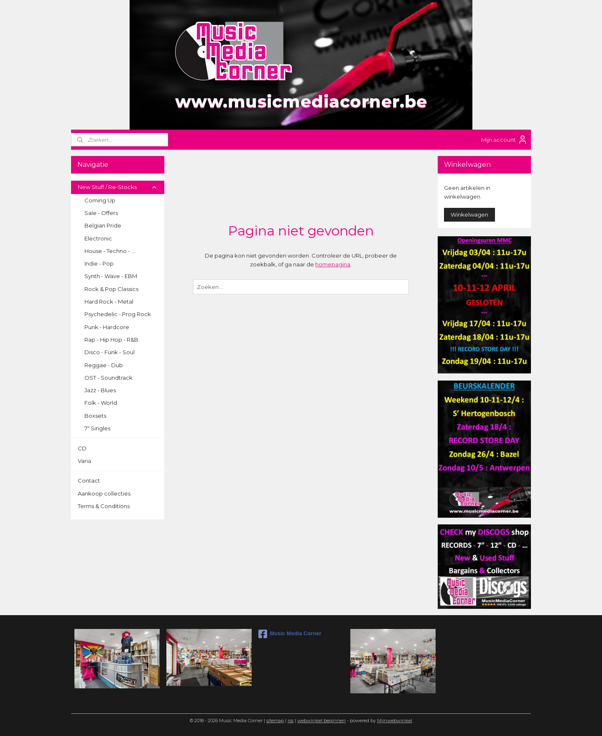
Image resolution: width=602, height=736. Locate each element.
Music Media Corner (289, 634)
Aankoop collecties (104, 493)
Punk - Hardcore (106, 327)
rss (290, 720)
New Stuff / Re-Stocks (118, 187)
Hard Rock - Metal (108, 301)
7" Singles (97, 428)
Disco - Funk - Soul (109, 352)
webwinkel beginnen (321, 720)
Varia (84, 460)
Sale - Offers (101, 213)
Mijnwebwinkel (394, 720)
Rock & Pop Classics (111, 289)
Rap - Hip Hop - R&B (111, 339)
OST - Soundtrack (108, 377)
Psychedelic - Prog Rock (117, 314)
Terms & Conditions (104, 506)
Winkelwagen (469, 214)
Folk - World (100, 402)
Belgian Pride (102, 225)
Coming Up (99, 200)
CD (82, 448)
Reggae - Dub (103, 365)
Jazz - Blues (100, 390)
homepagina (332, 264)
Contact (89, 480)
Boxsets (95, 415)
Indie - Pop (99, 263)
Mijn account (504, 140)
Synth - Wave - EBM (110, 276)
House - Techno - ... (109, 251)
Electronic (98, 238)
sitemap (275, 720)
